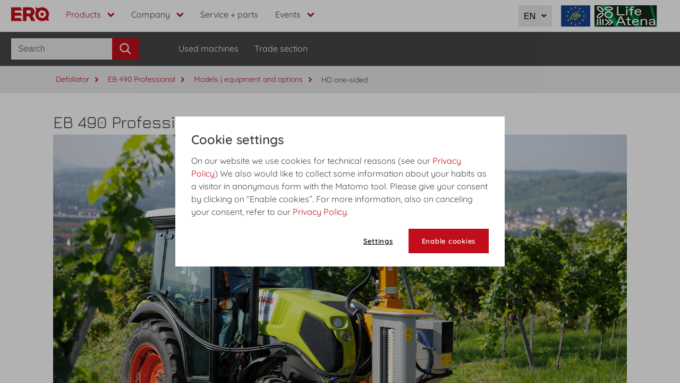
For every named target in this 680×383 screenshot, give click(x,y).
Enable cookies (449, 241)
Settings (378, 241)
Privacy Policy (320, 211)
